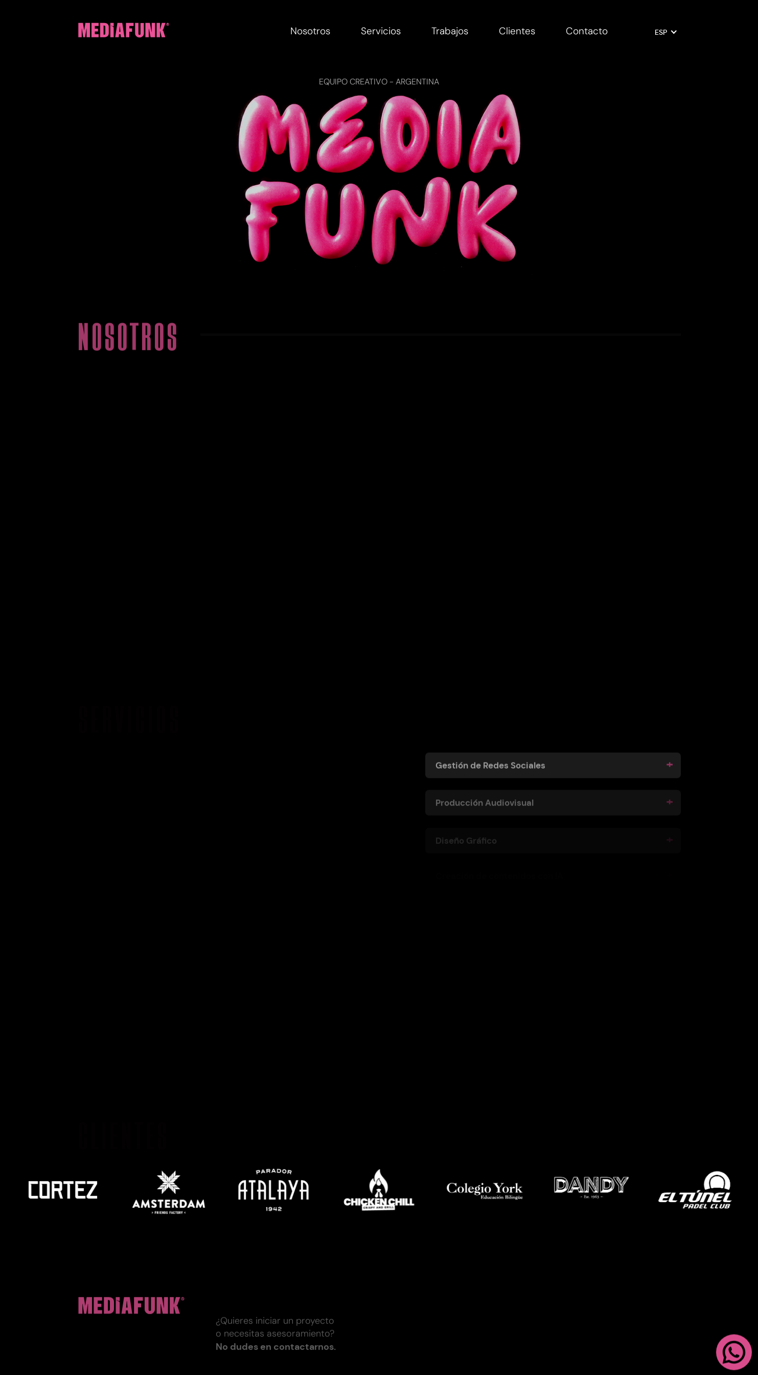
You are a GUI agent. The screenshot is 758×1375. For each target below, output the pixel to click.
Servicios (381, 31)
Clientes (517, 31)
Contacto (587, 31)
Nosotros (310, 31)
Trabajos (449, 31)
